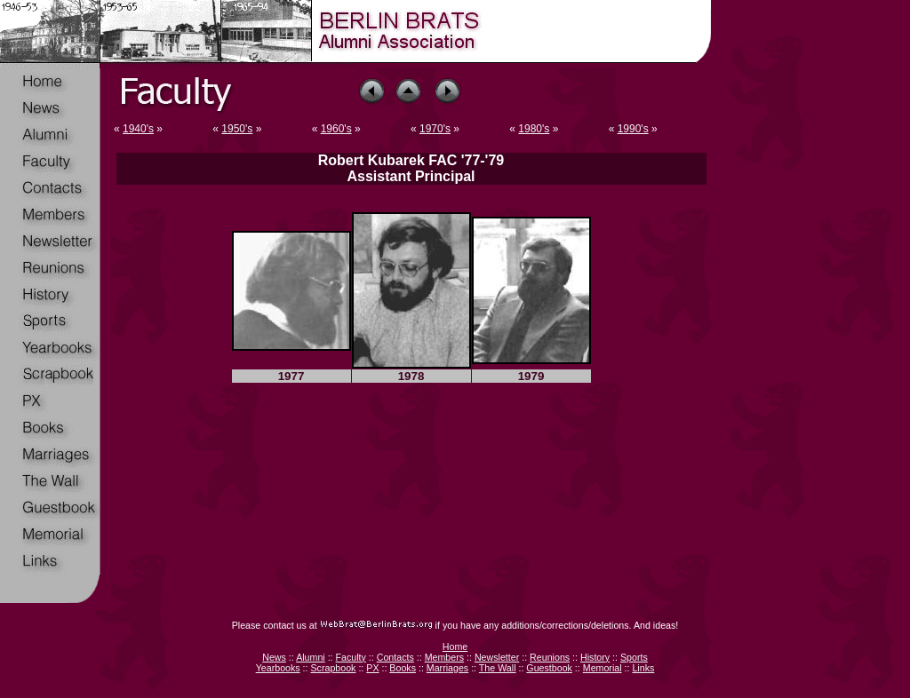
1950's (236, 129)
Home (455, 646)
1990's (633, 129)
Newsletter (497, 657)
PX (372, 667)
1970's (435, 129)
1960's (336, 129)
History (595, 657)
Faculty (351, 657)
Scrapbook (332, 667)
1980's (533, 129)
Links (643, 667)
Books (402, 667)
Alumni (310, 657)
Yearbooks (278, 667)
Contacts (395, 657)
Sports (634, 657)
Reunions (550, 657)
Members (444, 657)
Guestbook (549, 667)
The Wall (497, 667)
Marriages (447, 667)
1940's (138, 129)
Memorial (602, 667)
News (274, 657)
